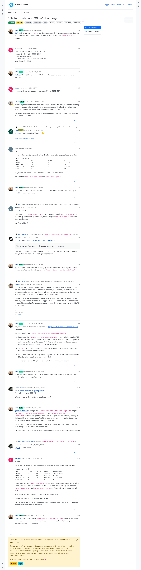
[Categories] (2, 2)
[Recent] (2, 6)
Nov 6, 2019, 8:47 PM (35, 72)
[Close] (77, 540)
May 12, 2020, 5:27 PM (36, 408)
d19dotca (17, 284)
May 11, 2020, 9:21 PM (36, 371)
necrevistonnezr (20, 388)
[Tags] (2, 10)
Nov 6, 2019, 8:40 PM (31, 49)
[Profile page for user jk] (10, 149)
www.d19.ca (18, 314)
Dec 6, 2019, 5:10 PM (28, 148)
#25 (78, 458)
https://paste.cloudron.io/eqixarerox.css (63, 327)
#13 (79, 130)
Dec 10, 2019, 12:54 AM (36, 187)
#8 (79, 30)
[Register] (138, 6)
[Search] (2, 22)
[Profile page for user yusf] (10, 239)
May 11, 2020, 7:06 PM (36, 264)
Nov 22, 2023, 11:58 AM (36, 515)
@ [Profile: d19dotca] (25, 234)
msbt (16, 130)
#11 (79, 88)
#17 (79, 237)
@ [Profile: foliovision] (19, 518)
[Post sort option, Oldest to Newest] (92, 31)
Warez (17, 49)
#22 (78, 388)
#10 (79, 72)
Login (20, 564)
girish (16, 30)
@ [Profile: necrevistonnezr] (21, 411)
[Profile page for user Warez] (10, 50)
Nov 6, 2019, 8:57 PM (31, 88)
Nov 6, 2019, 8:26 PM (35, 30)
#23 (78, 408)
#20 (78, 324)
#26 (78, 515)
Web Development (29, 138)
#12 (79, 102)
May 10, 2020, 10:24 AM (31, 237)
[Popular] (2, 14)
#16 (79, 207)
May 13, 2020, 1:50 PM (38, 445)
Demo (119, 5)
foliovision (18, 458)
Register (13, 564)
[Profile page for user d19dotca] (10, 285)
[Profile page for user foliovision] (10, 460)
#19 (79, 284)
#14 (79, 148)
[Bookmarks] (2, 18)
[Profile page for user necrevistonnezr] (10, 389)
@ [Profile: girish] (17, 210)
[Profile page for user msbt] (10, 131)
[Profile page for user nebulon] (10, 103)
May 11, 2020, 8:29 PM (36, 324)
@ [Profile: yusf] (17, 268)
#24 (78, 445)
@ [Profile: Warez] (18, 33)
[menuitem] (138, 2)
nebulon (17, 102)
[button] (2, 563)
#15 (79, 187)
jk (15, 148)
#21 (79, 371)
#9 (79, 49)
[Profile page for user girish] (10, 31)
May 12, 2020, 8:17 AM (38, 388)
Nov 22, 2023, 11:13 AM (35, 458)
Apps (107, 5)
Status (113, 5)
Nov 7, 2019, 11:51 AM (37, 102)
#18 (79, 264)
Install (130, 5)
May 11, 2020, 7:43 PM (33, 284)
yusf (16, 237)
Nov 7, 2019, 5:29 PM (36, 130)
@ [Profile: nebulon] (18, 133)
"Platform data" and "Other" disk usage (40, 240)
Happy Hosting (19, 138)
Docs (124, 5)
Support (20, 22)
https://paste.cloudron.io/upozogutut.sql (30, 391)
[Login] (138, 2)
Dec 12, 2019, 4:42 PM (29, 207)
